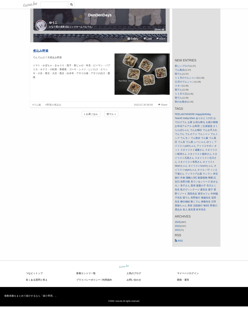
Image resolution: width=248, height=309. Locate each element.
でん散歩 (179, 69)
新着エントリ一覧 (86, 273)
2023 (177, 222)
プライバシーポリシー (88, 279)
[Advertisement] (100, 127)
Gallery (133, 38)
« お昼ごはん (91, 114)
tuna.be (123, 266)
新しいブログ (182, 65)
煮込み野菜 (40, 51)
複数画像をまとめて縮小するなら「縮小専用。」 (30, 295)
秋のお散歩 (181, 101)
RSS (179, 240)
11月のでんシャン (184, 81)
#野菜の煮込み (53, 104)
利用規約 (107, 279)
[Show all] (159, 29)
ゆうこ (53, 22)
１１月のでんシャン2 (186, 77)
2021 (177, 230)
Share (160, 38)
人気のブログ (134, 273)
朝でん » (111, 114)
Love (147, 38)
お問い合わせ (134, 279)
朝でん (178, 73)
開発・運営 (183, 279)
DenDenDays (100, 15)
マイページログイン (188, 273)
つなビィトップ (34, 273)
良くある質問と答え (37, 279)
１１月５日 (181, 93)
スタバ (178, 85)
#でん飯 (36, 104)
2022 (177, 226)
